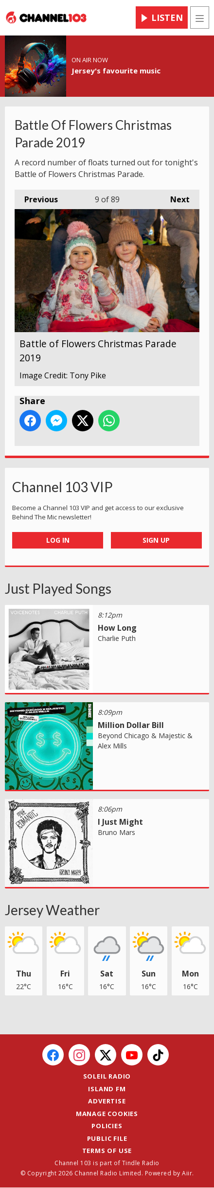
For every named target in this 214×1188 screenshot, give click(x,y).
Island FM (106, 1088)
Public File (107, 1138)
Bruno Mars (116, 832)
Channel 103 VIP (62, 487)
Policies (106, 1125)
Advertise (106, 1101)
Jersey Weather (52, 910)
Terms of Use (107, 1150)
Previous (36, 197)
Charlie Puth (117, 638)
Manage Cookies (107, 1113)
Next (175, 197)
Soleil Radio (107, 1076)
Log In (58, 540)
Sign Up (156, 540)
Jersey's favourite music (115, 70)
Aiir (187, 1173)
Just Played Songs (58, 588)
